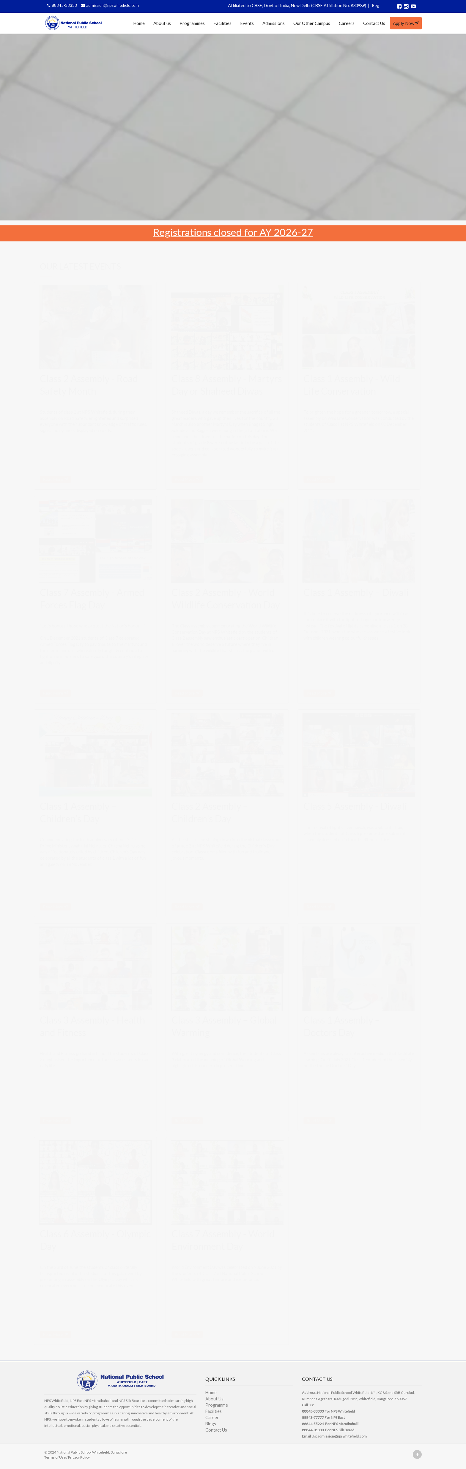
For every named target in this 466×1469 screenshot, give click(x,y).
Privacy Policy (79, 1457)
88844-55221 (313, 1423)
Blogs (210, 1423)
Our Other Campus (311, 23)
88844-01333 (313, 1430)
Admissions (273, 23)
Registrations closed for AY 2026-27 (233, 232)
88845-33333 (62, 5)
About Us (214, 1398)
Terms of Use (55, 1457)
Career (212, 1417)
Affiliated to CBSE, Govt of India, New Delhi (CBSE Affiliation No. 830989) (308, 5)
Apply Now (406, 23)
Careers (347, 23)
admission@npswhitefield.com (109, 5)
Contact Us (374, 23)
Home (139, 23)
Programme (216, 1405)
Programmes (192, 23)
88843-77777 (313, 1417)
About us (162, 23)
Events (247, 23)
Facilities (222, 23)
